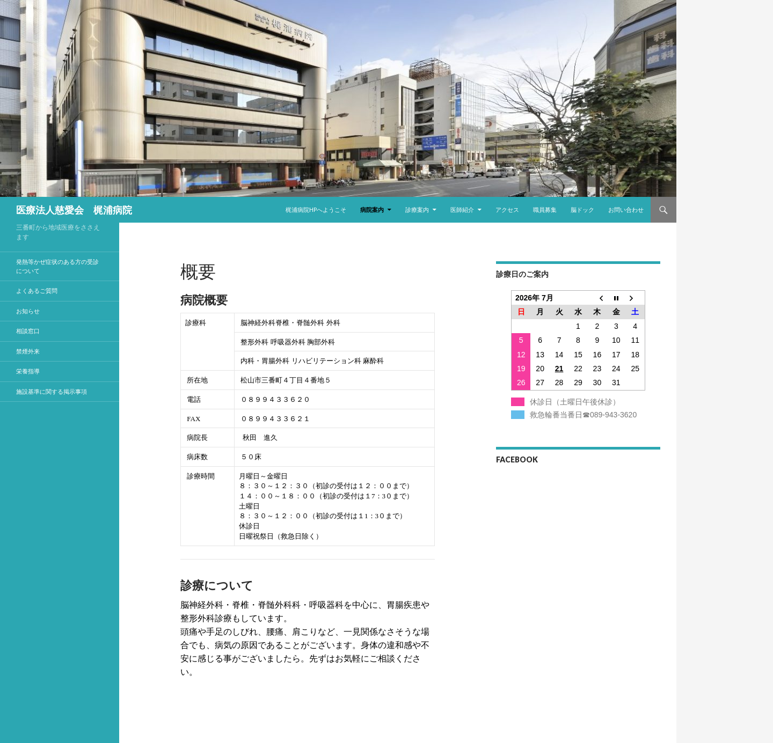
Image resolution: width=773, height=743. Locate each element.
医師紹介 (462, 209)
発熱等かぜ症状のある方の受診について (57, 266)
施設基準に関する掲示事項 (51, 391)
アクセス (507, 209)
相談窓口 (28, 330)
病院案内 (372, 209)
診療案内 (417, 209)
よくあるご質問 (36, 290)
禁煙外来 (28, 351)
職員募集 (545, 209)
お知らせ (28, 310)
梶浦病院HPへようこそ (316, 209)
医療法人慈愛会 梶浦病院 (74, 210)
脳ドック (582, 209)
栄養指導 (28, 370)
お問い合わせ (626, 209)
